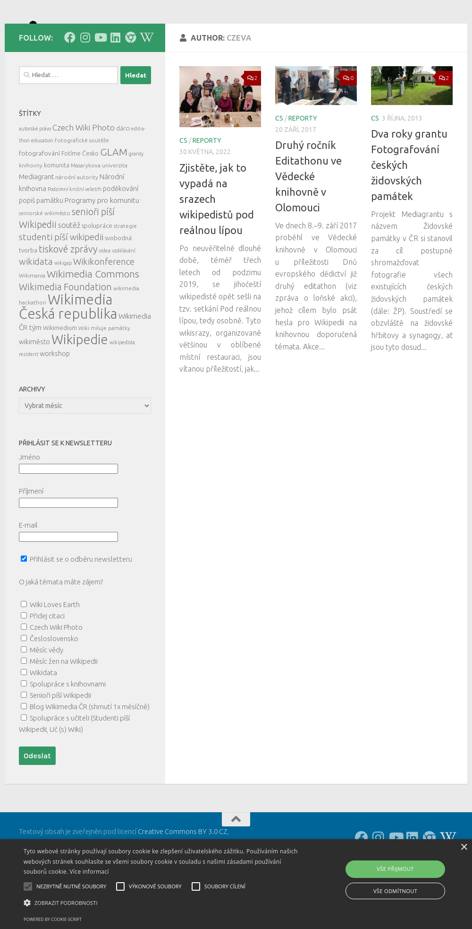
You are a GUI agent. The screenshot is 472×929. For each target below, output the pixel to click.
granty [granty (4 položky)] (136, 196)
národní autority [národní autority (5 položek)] (76, 220)
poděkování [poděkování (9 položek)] (120, 231)
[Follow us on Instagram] (85, 80)
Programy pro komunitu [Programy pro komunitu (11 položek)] (102, 243)
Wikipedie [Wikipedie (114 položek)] (79, 382)
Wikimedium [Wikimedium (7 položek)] (60, 370)
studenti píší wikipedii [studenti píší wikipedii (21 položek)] (61, 280)
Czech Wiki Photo (56, 670)
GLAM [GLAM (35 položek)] (113, 194)
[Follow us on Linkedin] (115, 80)
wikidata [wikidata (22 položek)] (36, 304)
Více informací (89, 872)
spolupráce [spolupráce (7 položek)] (97, 268)
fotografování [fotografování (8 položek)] (39, 196)
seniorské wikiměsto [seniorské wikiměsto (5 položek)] (44, 255)
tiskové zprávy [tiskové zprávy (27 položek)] (68, 291)
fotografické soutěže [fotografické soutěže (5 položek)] (82, 183)
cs (183, 183)
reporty (207, 183)
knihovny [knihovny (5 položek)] (30, 208)
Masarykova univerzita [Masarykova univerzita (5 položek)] (99, 208)
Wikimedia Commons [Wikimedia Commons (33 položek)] (93, 316)
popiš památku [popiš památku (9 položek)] (41, 243)
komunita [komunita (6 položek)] (56, 207)
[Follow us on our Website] (130, 80)
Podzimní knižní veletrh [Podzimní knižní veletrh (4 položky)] (74, 231)
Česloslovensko (54, 681)
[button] (162, 903)
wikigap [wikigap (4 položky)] (63, 305)
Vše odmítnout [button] (395, 890)
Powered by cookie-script (53, 919)
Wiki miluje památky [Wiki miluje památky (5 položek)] (104, 370)
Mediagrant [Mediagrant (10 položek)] (36, 219)
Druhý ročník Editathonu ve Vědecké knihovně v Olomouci (308, 219)
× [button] (463, 847)
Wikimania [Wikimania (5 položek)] (32, 318)
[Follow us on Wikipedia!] (145, 80)
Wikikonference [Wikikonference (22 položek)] (104, 304)
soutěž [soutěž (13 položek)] (69, 267)
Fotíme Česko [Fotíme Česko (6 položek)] (80, 195)
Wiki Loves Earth (55, 647)
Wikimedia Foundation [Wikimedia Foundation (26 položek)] (65, 329)
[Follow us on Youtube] (100, 80)
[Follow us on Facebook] (70, 80)
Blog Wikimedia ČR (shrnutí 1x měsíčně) (90, 749)
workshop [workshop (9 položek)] (55, 396)
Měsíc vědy (46, 692)
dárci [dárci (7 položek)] (123, 170)
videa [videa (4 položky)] (104, 293)
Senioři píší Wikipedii (60, 738)
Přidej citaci (47, 658)
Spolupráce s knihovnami (68, 726)
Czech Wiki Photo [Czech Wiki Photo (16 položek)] (83, 169)
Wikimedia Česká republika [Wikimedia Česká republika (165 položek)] (68, 349)
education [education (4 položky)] (42, 183)
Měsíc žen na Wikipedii (64, 704)
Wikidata (43, 715)
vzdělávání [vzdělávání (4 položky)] (123, 293)
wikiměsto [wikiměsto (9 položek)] (34, 384)
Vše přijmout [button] (395, 868)
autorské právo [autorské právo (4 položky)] (35, 171)
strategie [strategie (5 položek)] (125, 268)
